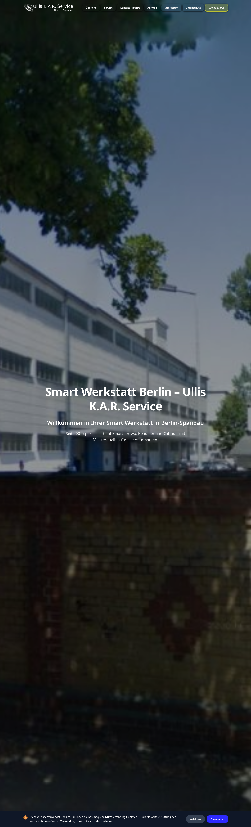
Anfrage (152, 7)
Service (108, 7)
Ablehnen (195, 818)
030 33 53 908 (216, 7)
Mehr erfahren (104, 821)
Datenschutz (193, 7)
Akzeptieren (217, 818)
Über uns (91, 7)
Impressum (171, 7)
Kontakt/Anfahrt (130, 7)
